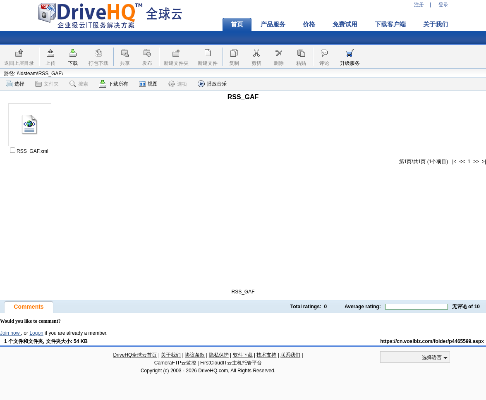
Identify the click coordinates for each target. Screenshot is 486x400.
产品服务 (273, 24)
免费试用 (345, 24)
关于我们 (435, 24)
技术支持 (266, 355)
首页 (237, 24)
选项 (177, 84)
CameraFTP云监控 (175, 363)
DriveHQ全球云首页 (135, 355)
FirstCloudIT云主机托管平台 (231, 363)
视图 (148, 84)
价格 (309, 24)
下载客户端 (390, 24)
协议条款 (195, 355)
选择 (15, 84)
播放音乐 (212, 83)
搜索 (78, 84)
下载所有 (113, 84)
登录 (443, 4)
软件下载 (243, 355)
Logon (36, 333)
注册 (419, 4)
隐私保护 (219, 355)
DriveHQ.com (213, 371)
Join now (10, 333)
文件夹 (47, 84)
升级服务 (350, 63)
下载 (73, 63)
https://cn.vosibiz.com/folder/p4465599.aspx (432, 341)
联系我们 (290, 355)
